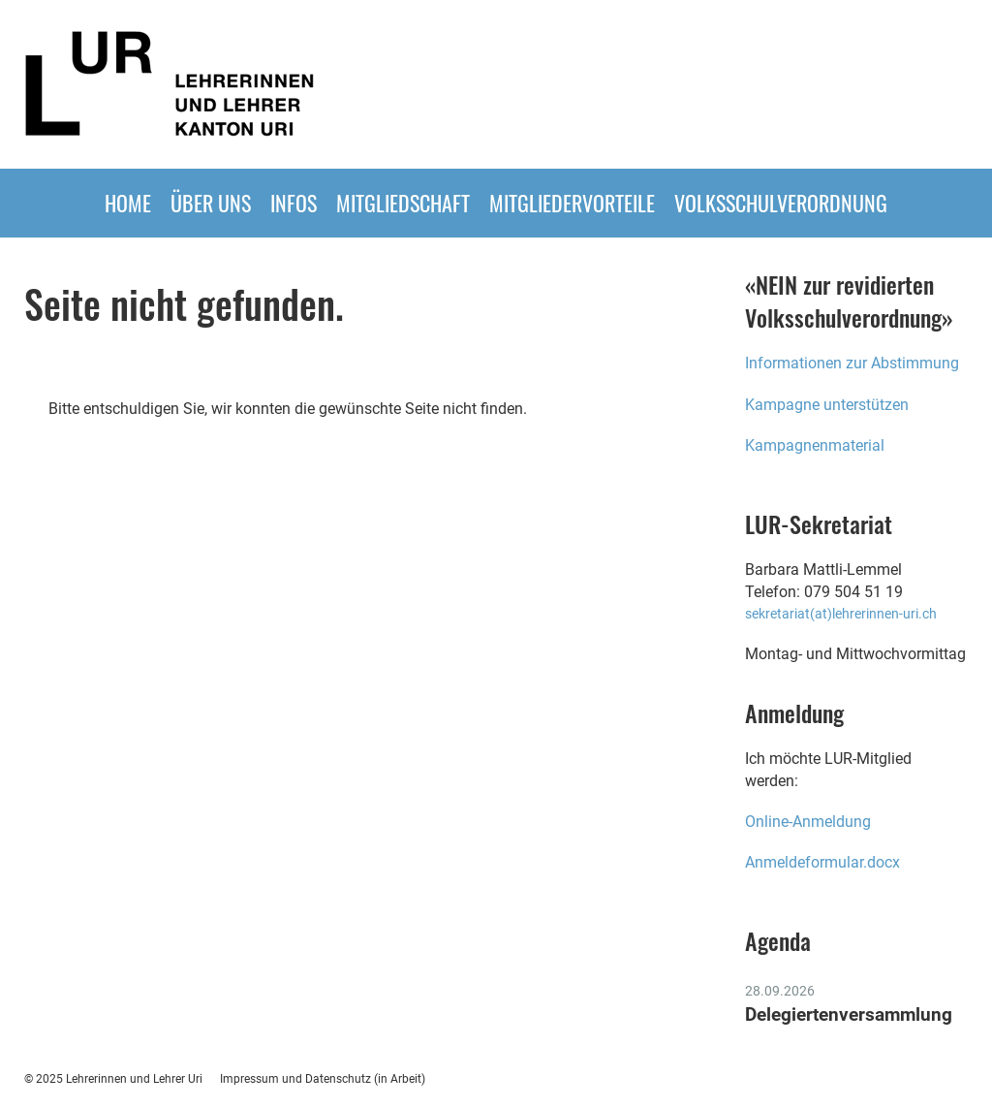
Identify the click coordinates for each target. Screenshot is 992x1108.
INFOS (293, 202)
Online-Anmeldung (810, 821)
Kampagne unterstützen (827, 405)
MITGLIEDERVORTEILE (572, 202)
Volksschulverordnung (780, 202)
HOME (128, 202)
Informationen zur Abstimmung (852, 363)
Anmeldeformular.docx (822, 862)
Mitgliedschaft (403, 202)
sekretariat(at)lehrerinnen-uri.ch (841, 614)
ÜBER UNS (210, 202)
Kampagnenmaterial (814, 445)
